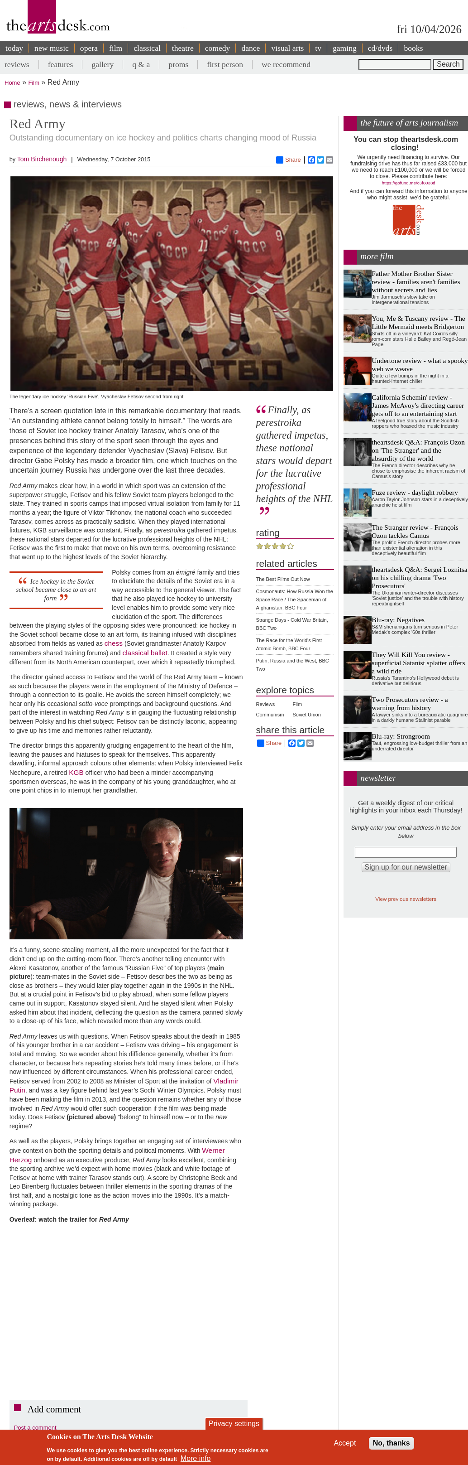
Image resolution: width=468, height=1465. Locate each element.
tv (318, 48)
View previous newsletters (405, 899)
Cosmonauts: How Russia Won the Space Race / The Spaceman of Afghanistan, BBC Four (294, 599)
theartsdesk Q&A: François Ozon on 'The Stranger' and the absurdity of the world (418, 450)
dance (250, 48)
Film (34, 82)
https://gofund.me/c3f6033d (408, 182)
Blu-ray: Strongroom (401, 736)
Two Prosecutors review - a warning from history (410, 703)
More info (196, 1458)
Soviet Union (306, 714)
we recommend (286, 64)
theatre (183, 48)
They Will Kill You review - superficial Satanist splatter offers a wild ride (418, 663)
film (115, 48)
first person (225, 64)
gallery (102, 64)
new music (51, 48)
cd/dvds (380, 48)
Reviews (265, 704)
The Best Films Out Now (283, 579)
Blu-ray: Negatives (398, 620)
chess (114, 643)
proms (178, 64)
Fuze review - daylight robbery (415, 492)
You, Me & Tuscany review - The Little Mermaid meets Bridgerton (418, 322)
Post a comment (35, 1427)
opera (89, 48)
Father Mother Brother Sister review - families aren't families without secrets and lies (416, 282)
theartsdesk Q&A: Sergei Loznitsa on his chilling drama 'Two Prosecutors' (419, 578)
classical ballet (144, 653)
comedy (217, 48)
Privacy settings (234, 1423)
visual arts (287, 48)
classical (147, 48)
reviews (17, 64)
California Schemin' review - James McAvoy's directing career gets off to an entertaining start (418, 405)
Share (288, 160)
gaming (345, 48)
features (60, 64)
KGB (76, 772)
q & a (141, 64)
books (413, 48)
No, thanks (391, 1443)
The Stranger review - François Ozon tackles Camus (415, 531)
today (14, 48)
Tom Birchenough (42, 159)
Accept (345, 1443)
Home (12, 82)
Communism (270, 714)
